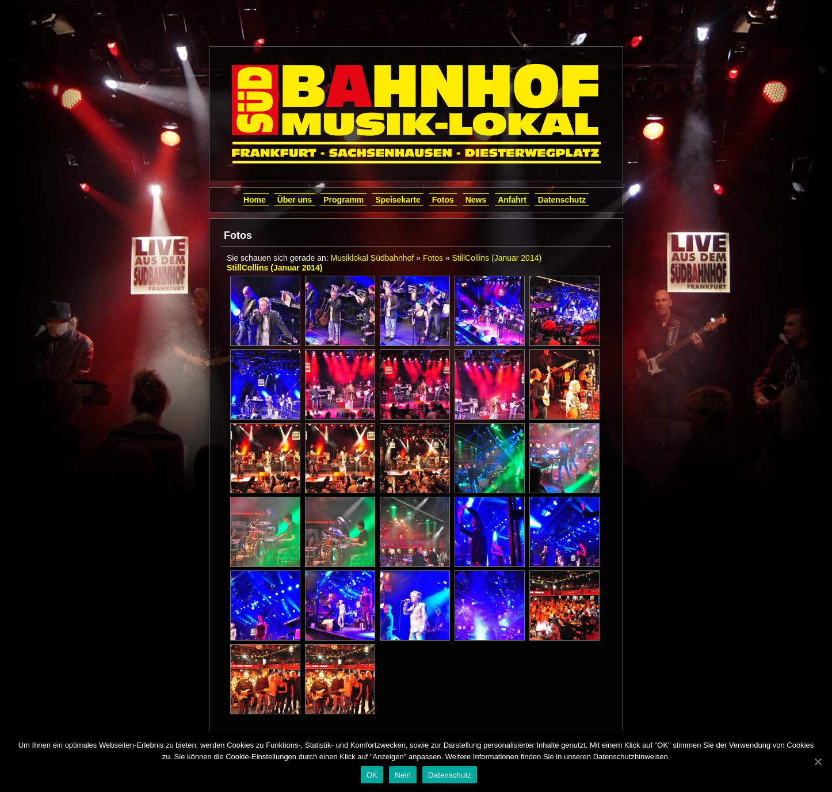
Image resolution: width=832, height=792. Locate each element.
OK (372, 775)
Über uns (294, 199)
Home (254, 199)
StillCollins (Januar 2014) (497, 257)
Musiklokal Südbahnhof (372, 257)
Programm (343, 199)
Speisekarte (398, 199)
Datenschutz (562, 199)
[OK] (817, 761)
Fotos (443, 199)
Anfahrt (512, 199)
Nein (403, 775)
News (476, 199)
